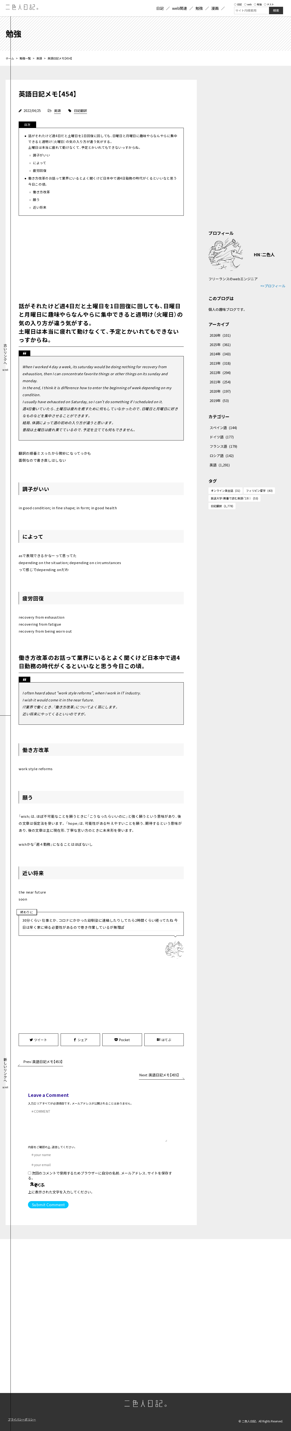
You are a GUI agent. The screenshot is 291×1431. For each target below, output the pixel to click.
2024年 (220, 353)
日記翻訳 (80, 110)
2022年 (220, 372)
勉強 (258, 4)
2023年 (220, 363)
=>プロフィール (272, 285)
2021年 (220, 381)
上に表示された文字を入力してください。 (61, 1191)
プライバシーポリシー (22, 1419)
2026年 (220, 335)
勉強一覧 (25, 58)
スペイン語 (223, 427)
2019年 (219, 400)
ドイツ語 (222, 436)
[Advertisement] (101, 257)
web (248, 4)
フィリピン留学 (259, 490)
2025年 (220, 344)
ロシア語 (222, 455)
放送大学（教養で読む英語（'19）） (234, 498)
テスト (269, 4)
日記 (238, 4)
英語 (39, 58)
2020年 (220, 391)
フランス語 (223, 446)
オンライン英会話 (225, 490)
